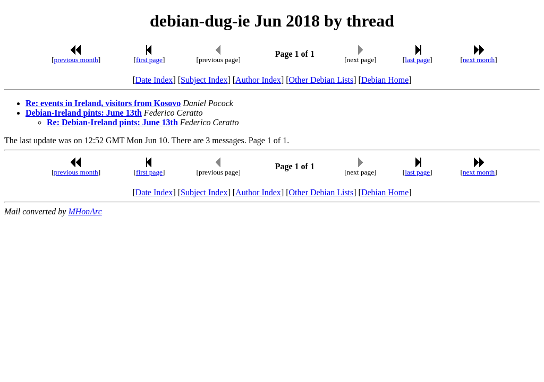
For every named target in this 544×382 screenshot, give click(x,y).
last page (417, 60)
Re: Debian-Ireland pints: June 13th (112, 122)
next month (479, 60)
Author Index (258, 79)
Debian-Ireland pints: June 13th (84, 112)
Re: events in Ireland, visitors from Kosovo (103, 103)
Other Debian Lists (321, 79)
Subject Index (204, 79)
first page (149, 60)
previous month (76, 60)
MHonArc (84, 211)
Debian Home (385, 79)
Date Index (154, 79)
